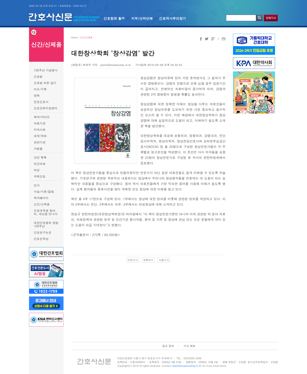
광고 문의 (168, 346)
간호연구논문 (43, 232)
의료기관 (40, 123)
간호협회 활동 (114, 18)
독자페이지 (41, 198)
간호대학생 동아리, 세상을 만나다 (46, 212)
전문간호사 (41, 102)
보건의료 (40, 164)
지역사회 (40, 129)
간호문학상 (41, 239)
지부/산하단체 (142, 18)
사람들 (38, 148)
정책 (37, 95)
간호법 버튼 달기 (45, 83)
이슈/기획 (40, 89)
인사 (37, 185)
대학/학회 (40, 136)
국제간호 (40, 176)
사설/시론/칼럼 (44, 191)
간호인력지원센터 (45, 108)
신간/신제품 (42, 204)
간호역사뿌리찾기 (172, 18)
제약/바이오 (42, 117)
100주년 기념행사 (46, 70)
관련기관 (40, 142)
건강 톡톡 (40, 157)
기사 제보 (189, 346)
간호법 (38, 76)
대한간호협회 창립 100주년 (46, 224)
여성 (37, 170)
